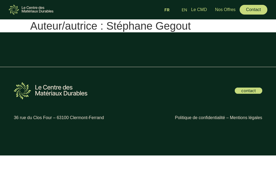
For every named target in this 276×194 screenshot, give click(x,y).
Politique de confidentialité (200, 117)
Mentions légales (246, 117)
